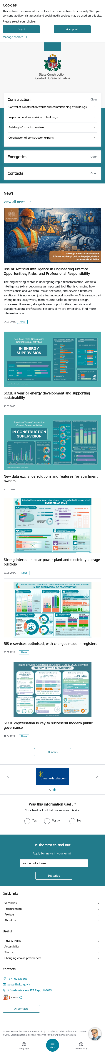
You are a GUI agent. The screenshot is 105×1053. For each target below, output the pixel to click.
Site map (9, 952)
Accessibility (11, 946)
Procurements (13, 908)
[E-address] (10, 997)
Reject (21, 29)
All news (53, 752)
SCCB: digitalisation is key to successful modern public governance (48, 725)
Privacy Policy (12, 940)
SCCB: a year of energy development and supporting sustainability (47, 395)
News (22, 321)
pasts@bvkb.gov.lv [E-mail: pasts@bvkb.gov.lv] (18, 984)
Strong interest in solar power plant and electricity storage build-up (52, 561)
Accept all (72, 29)
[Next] (97, 776)
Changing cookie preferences (22, 958)
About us (10, 920)
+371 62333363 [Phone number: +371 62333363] (17, 978)
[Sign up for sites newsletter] (53, 876)
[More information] (20, 997)
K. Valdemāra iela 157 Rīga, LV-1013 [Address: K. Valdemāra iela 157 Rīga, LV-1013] (29, 990)
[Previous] (8, 776)
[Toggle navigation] (52, 1045)
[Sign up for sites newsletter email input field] (54, 863)
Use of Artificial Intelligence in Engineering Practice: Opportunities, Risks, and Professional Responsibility (47, 271)
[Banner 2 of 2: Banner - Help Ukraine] (52, 776)
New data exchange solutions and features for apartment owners (51, 478)
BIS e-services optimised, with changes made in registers (50, 643)
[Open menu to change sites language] (23, 1046)
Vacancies (10, 903)
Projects (9, 914)
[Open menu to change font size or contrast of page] (81, 1046)
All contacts (21, 1008)
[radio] (30, 820)
